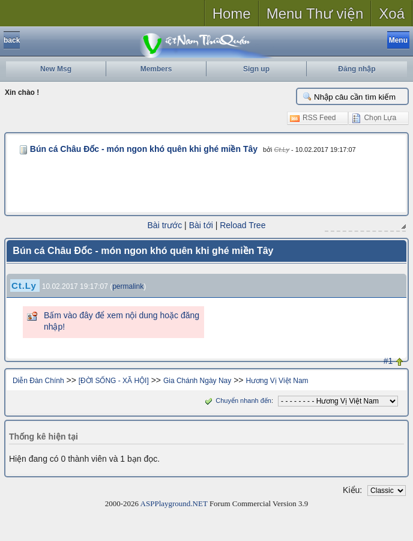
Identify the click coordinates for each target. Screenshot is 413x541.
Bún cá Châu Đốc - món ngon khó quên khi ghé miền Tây (144, 149)
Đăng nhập (356, 69)
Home (232, 13)
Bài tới (201, 225)
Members (156, 69)
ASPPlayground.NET (174, 503)
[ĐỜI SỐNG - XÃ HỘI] (114, 380)
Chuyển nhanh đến (236, 400)
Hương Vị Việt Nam (277, 380)
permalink (127, 286)
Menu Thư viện (315, 13)
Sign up (256, 69)
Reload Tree (242, 225)
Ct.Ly (281, 149)
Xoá (392, 13)
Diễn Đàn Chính (38, 380)
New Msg (55, 69)
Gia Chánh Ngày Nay (197, 380)
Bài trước (165, 225)
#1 (388, 361)
